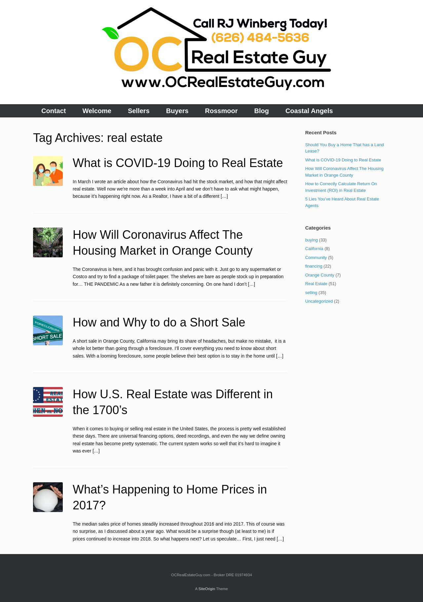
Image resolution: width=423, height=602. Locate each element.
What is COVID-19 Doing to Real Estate (178, 163)
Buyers (177, 110)
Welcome (96, 110)
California (314, 248)
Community (316, 257)
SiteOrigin (206, 589)
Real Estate (316, 283)
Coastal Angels (309, 110)
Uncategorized (319, 301)
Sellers (139, 110)
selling (311, 292)
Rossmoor (221, 110)
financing (313, 266)
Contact (53, 110)
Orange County (319, 275)
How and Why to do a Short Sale (159, 322)
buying (311, 239)
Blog (261, 110)
